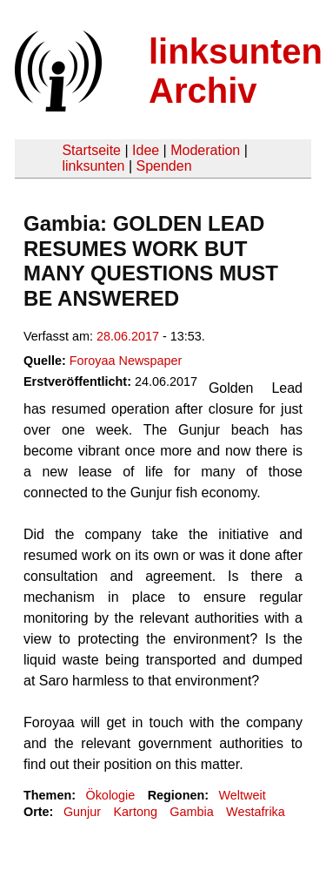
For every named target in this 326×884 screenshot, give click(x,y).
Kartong (135, 812)
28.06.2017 (127, 336)
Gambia (191, 812)
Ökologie (110, 795)
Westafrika (255, 812)
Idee (145, 150)
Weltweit (242, 795)
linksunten (93, 166)
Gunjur (82, 812)
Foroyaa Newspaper (126, 361)
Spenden (163, 166)
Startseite (91, 150)
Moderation (205, 150)
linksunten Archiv (236, 71)
